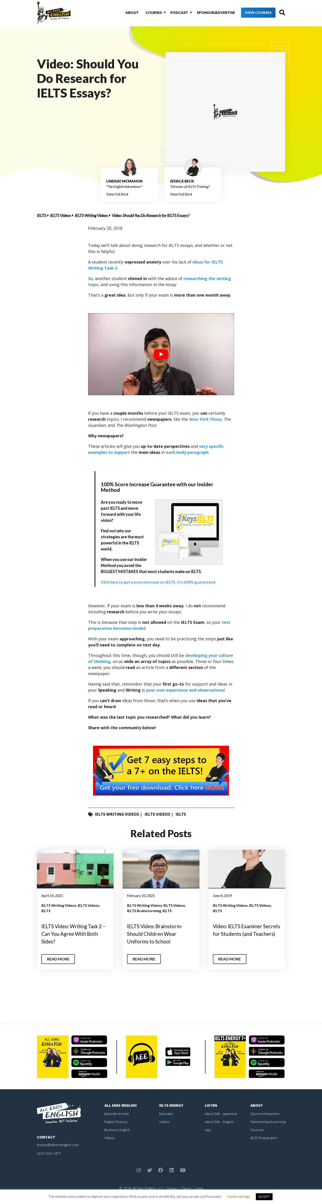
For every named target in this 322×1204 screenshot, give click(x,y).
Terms (186, 1188)
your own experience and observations (185, 690)
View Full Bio (117, 194)
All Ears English (121, 1105)
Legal (199, 1188)
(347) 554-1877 (49, 1153)
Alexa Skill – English (220, 1121)
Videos (109, 1137)
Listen (211, 1105)
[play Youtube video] (161, 354)
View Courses (250, 13)
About (127, 13)
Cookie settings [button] (238, 1196)
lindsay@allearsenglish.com (58, 1144)
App (208, 1129)
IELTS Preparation (265, 1137)
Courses (148, 13)
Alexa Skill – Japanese (221, 1113)
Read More (58, 959)
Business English (117, 1129)
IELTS (41, 215)
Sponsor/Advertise (208, 13)
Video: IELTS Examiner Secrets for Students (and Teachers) (243, 933)
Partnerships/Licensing (268, 1121)
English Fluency (116, 1121)
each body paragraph (187, 452)
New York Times (205, 419)
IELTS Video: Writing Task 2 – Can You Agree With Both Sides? (74, 933)
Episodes (166, 1113)
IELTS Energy (171, 1105)
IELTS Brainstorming (144, 911)
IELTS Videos (60, 215)
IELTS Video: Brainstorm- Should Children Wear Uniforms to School (157, 933)
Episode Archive (117, 1113)
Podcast (172, 13)
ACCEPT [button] (264, 1196)
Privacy (172, 1188)
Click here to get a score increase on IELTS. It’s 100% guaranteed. (160, 582)
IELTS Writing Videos (91, 215)
